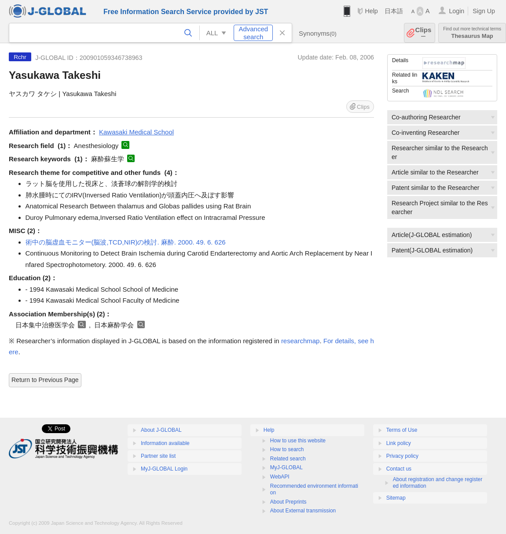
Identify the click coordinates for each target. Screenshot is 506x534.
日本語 (394, 11)
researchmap (300, 341)
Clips (423, 33)
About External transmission (303, 511)
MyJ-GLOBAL (286, 467)
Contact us (398, 469)
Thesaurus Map (472, 32)
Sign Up (484, 11)
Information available (165, 443)
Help (371, 11)
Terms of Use (402, 430)
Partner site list (158, 456)
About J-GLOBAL (161, 430)
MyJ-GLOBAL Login (164, 469)
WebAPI (280, 477)
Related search (288, 459)
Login (456, 11)
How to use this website (298, 441)
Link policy (398, 443)
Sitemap (396, 498)
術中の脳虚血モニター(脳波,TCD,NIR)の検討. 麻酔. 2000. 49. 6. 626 (126, 242)
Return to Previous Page (45, 379)
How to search (287, 449)
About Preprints (288, 502)
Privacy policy (402, 456)
